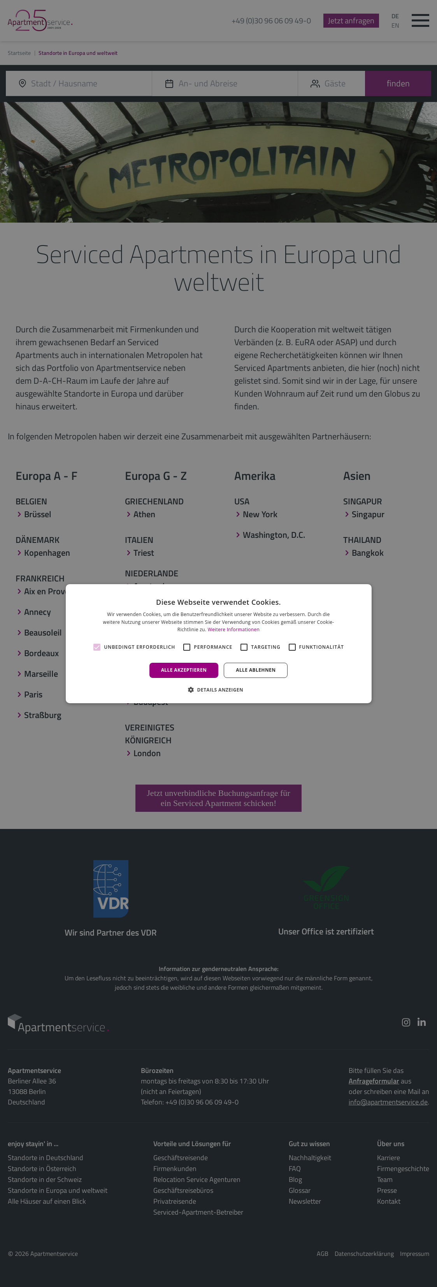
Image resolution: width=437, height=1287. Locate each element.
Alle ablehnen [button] (256, 670)
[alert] (218, 643)
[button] (218, 690)
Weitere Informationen (234, 629)
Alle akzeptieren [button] (184, 670)
